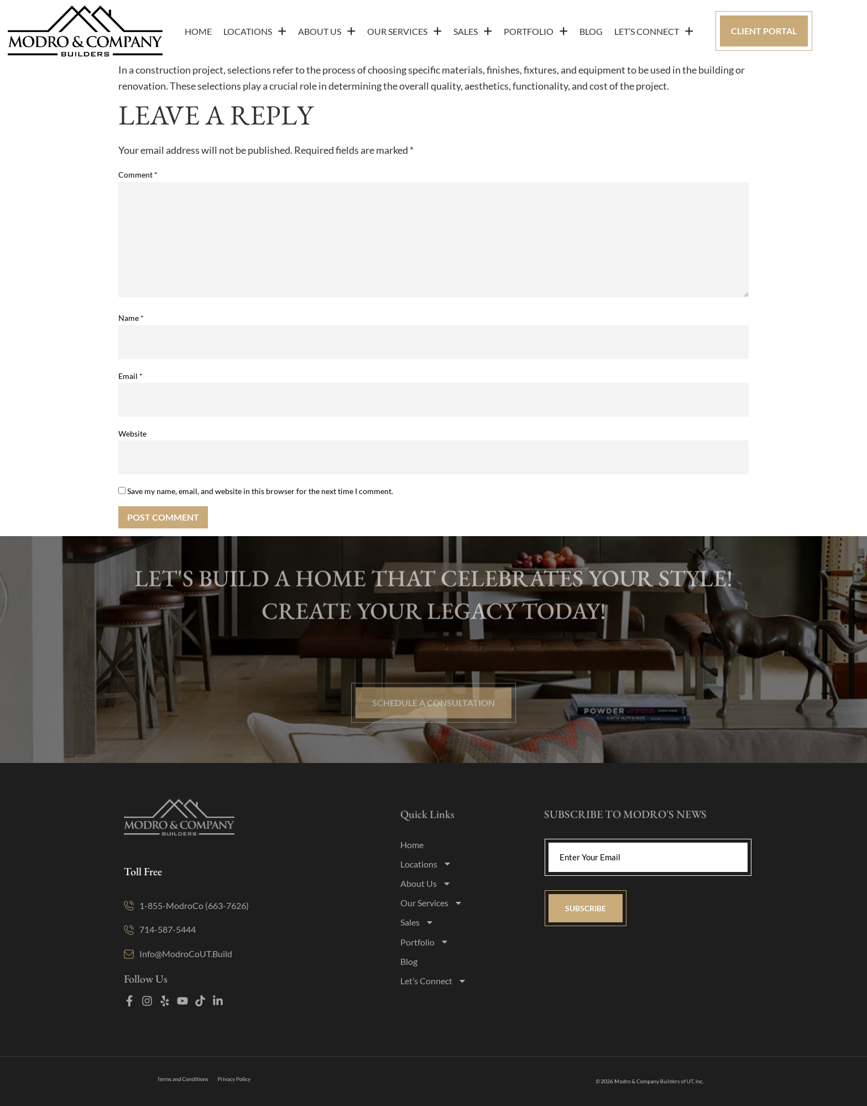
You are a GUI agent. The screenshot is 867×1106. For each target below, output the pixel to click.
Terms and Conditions (191, 1079)
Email (130, 376)
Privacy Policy (222, 1079)
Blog (591, 31)
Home (198, 31)
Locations (254, 31)
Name (131, 318)
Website (132, 434)
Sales (472, 31)
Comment (138, 175)
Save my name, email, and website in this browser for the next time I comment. (260, 491)
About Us (327, 31)
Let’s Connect (653, 31)
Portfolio (536, 31)
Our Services (404, 31)
